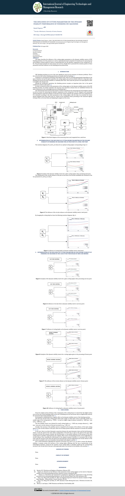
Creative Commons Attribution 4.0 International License (75, 490)
